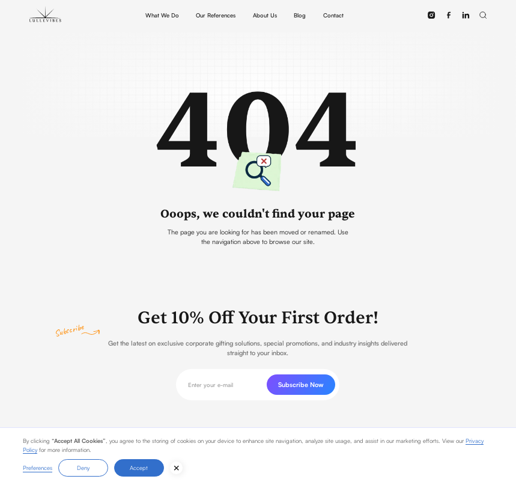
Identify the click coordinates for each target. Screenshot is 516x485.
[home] (45, 15)
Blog (300, 15)
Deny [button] (83, 467)
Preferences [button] (37, 467)
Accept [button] (139, 467)
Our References (215, 15)
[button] (483, 15)
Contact (333, 15)
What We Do (162, 15)
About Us (265, 15)
